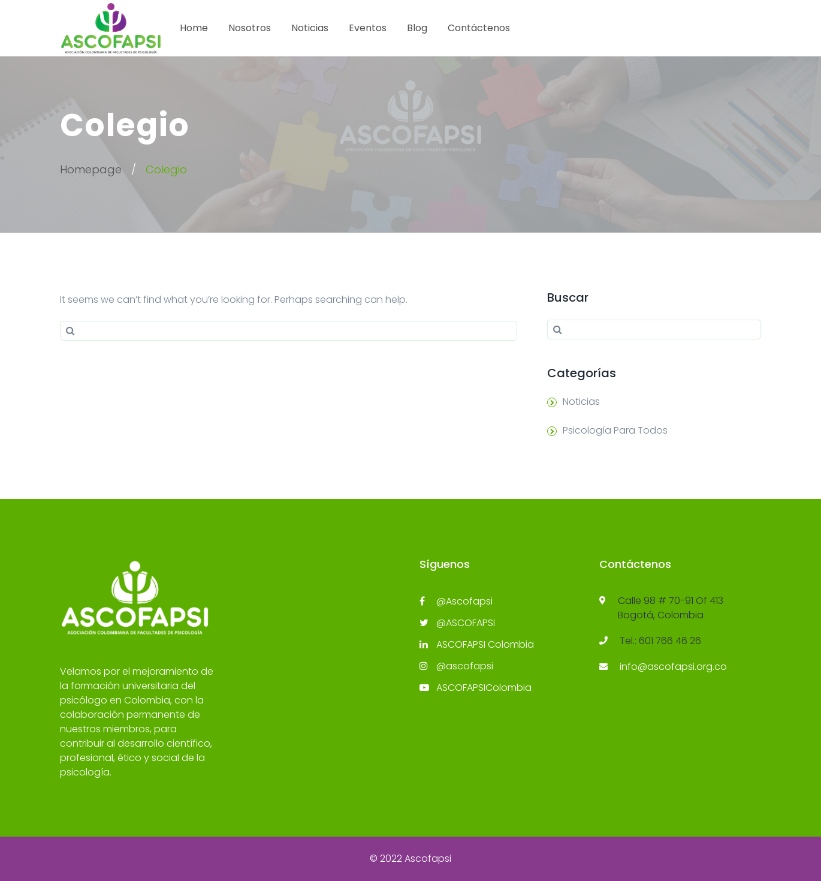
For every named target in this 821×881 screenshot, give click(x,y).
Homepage (91, 169)
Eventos (368, 28)
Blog (417, 28)
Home (194, 28)
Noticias (309, 28)
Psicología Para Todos (615, 430)
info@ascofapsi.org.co (673, 666)
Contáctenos (479, 28)
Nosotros (249, 28)
